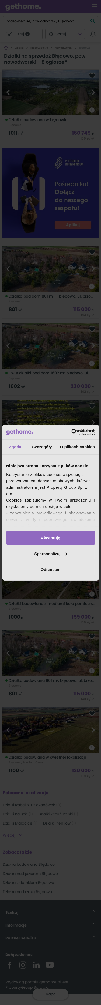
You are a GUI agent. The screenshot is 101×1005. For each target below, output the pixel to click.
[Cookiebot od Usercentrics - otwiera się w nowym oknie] (72, 431)
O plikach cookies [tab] (77, 447)
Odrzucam (50, 569)
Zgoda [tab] (15, 447)
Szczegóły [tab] (42, 447)
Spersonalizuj (50, 553)
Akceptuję (50, 538)
